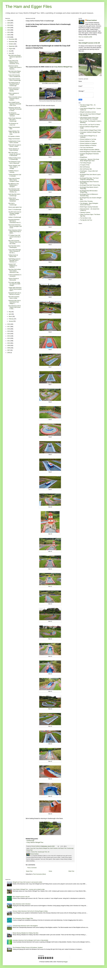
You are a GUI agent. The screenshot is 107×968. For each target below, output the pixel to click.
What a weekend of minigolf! (13, 94)
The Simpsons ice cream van (13, 124)
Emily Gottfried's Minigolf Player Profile (90, 130)
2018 (8, 324)
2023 (8, 27)
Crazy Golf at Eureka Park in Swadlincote (14, 75)
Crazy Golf (32, 848)
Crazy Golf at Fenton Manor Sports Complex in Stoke (14, 180)
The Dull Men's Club (85, 218)
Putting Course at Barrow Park (13, 255)
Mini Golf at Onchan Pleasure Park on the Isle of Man (14, 242)
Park (65, 848)
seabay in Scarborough (14, 217)
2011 (8, 340)
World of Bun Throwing (86, 201)
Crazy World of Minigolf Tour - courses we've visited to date (29, 889)
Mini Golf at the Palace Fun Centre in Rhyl (14, 72)
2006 (8, 352)
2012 (8, 338)
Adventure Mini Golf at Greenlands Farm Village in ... (14, 302)
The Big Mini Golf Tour (86, 220)
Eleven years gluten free (15, 207)
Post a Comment (32, 867)
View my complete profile (85, 37)
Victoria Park (29, 850)
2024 (8, 25)
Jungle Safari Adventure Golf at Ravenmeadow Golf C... (15, 289)
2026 (8, 20)
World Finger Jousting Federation (89, 207)
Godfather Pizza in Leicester (13, 171)
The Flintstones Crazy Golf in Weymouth (14, 162)
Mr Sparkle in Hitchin (14, 136)
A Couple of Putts (85, 165)
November (12, 41)
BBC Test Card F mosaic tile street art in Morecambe (14, 154)
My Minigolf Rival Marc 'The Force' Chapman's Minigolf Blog (89, 178)
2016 (8, 329)
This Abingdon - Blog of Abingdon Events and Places (89, 204)
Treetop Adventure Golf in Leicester (14, 175)
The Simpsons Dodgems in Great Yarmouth (13, 114)
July (10, 51)
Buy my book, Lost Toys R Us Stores (90, 124)
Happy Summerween (14, 138)
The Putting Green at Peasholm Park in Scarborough (14, 84)
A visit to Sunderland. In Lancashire (14, 275)
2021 (8, 32)
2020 (8, 34)
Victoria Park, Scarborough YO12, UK (40, 851)
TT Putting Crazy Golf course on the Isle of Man (14, 237)
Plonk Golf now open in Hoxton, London (14, 145)
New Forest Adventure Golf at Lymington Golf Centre (15, 226)
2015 (8, 331)
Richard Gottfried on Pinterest (88, 145)
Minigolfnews (83, 157)
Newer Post (29, 871)
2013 (8, 336)
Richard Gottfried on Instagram (88, 143)
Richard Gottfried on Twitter (87, 141)
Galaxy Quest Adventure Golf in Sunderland (13, 199)
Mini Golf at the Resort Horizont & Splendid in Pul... (15, 57)
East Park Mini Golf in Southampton (14, 246)
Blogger (65, 961)
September (12, 46)
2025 (8, 23)
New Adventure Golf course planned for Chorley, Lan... (14, 190)
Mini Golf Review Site (86, 169)
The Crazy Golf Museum (86, 147)
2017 (8, 326)
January (11, 321)
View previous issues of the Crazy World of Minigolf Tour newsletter (89, 118)
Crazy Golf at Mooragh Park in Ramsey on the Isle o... (14, 251)
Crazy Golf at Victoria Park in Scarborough (14, 79)
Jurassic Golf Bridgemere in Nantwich (12, 265)
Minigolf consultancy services (88, 112)
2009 (8, 345)
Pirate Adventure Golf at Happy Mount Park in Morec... (14, 231)
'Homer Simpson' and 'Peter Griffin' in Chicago (14, 167)
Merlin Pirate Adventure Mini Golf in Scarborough (14, 120)
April (10, 314)
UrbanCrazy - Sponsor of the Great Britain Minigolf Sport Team (89, 160)
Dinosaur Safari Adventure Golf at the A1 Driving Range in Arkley (30, 911)
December (12, 39)
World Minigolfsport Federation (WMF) (90, 151)
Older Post (71, 871)
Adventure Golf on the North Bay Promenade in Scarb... (15, 109)
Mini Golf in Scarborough (12, 204)
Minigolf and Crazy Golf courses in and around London (27, 882)
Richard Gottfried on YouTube (88, 139)
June (10, 53)
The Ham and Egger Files (28, 6)
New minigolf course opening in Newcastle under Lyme (14, 104)
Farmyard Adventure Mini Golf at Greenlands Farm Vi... (14, 221)
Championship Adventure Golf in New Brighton (25, 925)
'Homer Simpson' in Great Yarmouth (13, 149)
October (11, 44)
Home (50, 871)
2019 (8, 37)
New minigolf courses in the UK (89, 43)
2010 (8, 343)
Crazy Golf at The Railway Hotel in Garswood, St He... (14, 62)
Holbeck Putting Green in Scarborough (14, 158)
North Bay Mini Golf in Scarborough (14, 195)
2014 (8, 333)
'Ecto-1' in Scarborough (14, 209)
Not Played (61, 848)
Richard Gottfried (92, 20)
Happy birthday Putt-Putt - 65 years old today (14, 132)
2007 (8, 350)
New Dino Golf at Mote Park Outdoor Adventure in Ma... (14, 271)
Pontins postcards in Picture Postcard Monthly (13, 89)
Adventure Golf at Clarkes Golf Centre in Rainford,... (14, 67)
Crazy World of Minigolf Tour (63, 66)
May (10, 311)
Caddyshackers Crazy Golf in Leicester (14, 141)
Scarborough (30, 840)
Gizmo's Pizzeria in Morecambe (13, 279)
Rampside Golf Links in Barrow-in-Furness (14, 293)
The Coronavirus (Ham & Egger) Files (23, 918)
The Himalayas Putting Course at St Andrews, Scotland (27, 947)
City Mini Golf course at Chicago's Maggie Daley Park (14, 213)
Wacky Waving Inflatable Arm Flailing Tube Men (25, 933)
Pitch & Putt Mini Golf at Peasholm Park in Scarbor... (14, 98)
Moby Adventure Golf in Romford (21, 904)
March (10, 316)
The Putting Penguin (85, 163)
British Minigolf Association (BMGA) (89, 149)
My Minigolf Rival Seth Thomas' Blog (90, 185)
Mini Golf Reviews (85, 167)
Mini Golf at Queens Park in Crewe (13, 297)
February (11, 319)
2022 (8, 30)
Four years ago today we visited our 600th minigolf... (14, 284)
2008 (8, 348)
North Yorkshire (54, 848)
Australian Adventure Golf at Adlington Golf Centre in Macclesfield (30, 940)
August (11, 48)
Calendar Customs (85, 212)
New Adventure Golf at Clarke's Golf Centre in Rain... (14, 307)
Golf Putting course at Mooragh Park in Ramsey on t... (14, 260)
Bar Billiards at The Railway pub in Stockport (13, 185)
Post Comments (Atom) (39, 874)
